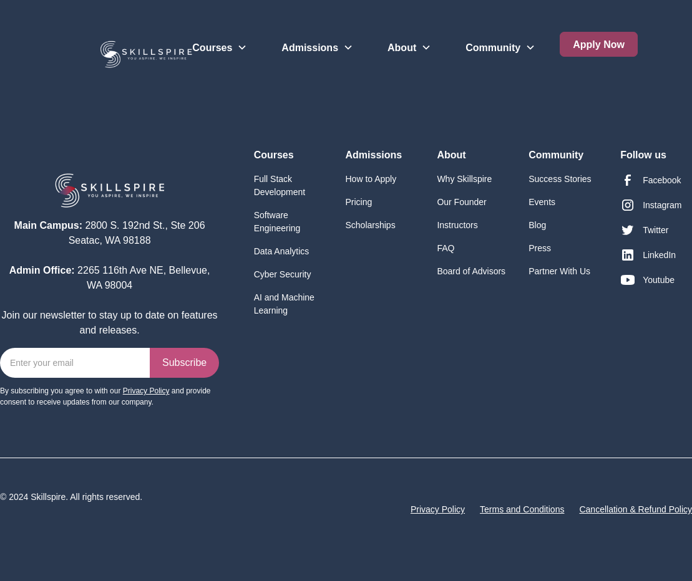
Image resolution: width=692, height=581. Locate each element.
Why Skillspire (464, 179)
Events (542, 202)
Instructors (457, 225)
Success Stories (560, 179)
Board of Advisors (471, 271)
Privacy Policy (438, 509)
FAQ (445, 248)
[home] (96, 49)
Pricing (359, 202)
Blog (537, 225)
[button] (219, 37)
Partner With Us (559, 271)
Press (540, 248)
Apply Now (599, 44)
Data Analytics (281, 251)
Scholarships (371, 225)
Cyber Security (282, 274)
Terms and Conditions (522, 509)
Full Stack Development (280, 185)
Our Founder (461, 202)
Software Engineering (277, 221)
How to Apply (371, 179)
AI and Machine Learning (284, 303)
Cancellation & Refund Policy (635, 509)
